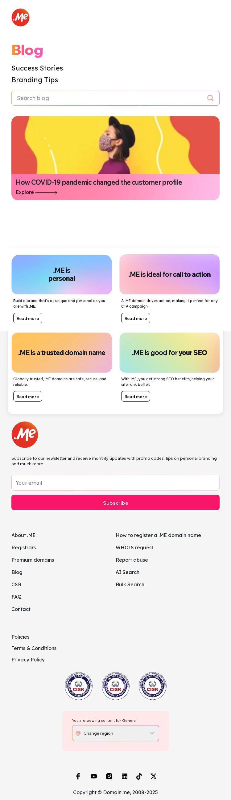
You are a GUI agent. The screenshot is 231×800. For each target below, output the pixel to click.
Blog (17, 572)
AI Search (127, 572)
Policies (20, 637)
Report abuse (132, 560)
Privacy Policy (28, 659)
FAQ (16, 597)
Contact (21, 609)
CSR (16, 584)
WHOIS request (134, 547)
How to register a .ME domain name (158, 535)
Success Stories (37, 68)
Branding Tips (34, 79)
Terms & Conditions (33, 648)
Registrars (23, 547)
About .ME (23, 535)
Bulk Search (130, 584)
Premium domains (32, 560)
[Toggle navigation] (214, 18)
